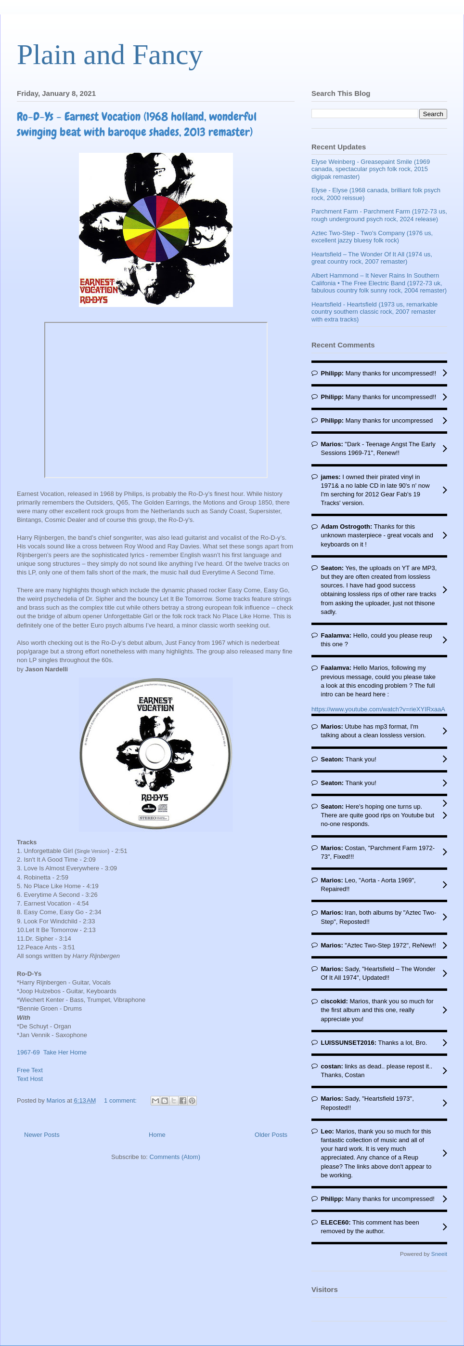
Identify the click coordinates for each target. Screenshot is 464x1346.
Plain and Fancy (110, 54)
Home (157, 1134)
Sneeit (439, 1254)
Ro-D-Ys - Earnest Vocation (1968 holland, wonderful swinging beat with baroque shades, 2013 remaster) (137, 124)
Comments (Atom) (175, 1156)
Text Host (30, 1078)
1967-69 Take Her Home (52, 1052)
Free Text (30, 1070)
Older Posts (271, 1134)
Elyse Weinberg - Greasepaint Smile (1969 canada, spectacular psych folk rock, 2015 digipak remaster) (370, 169)
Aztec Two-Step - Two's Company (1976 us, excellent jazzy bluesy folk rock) (372, 236)
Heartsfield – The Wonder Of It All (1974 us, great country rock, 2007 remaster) (371, 258)
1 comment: (121, 1100)
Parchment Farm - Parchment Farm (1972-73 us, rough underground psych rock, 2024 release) (379, 215)
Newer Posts (42, 1134)
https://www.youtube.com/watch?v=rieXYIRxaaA (378, 709)
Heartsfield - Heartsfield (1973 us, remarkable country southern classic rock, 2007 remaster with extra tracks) (374, 312)
